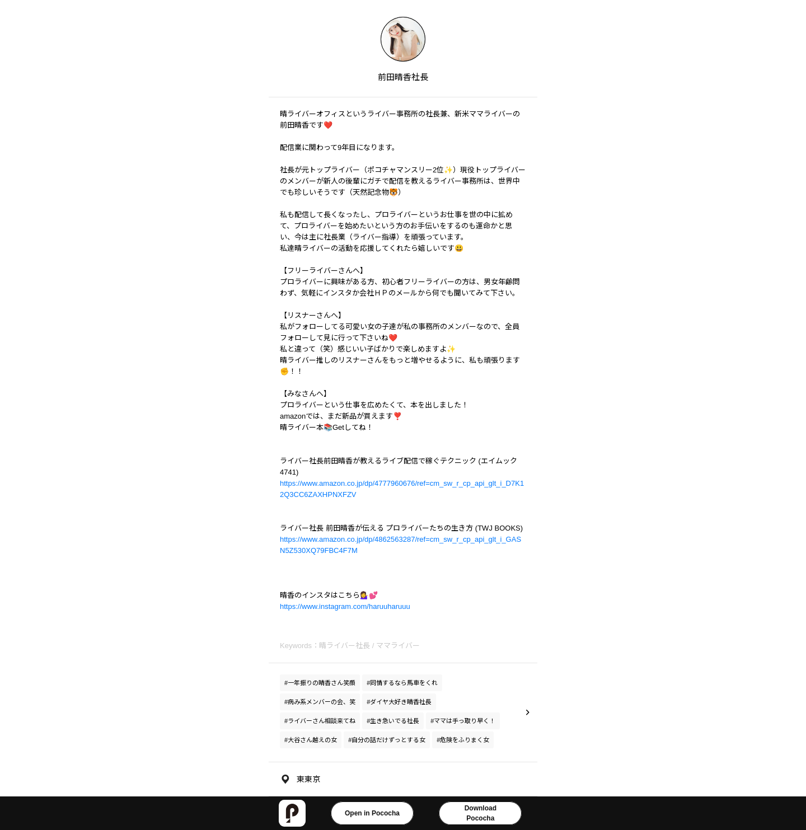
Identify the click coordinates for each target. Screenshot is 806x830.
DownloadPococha (480, 813)
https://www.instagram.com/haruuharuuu (345, 606)
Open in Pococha (372, 813)
